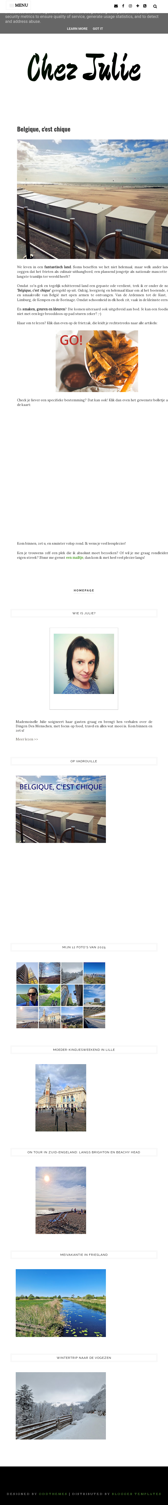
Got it (98, 29)
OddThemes (53, 1494)
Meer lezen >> (27, 739)
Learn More (77, 29)
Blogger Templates (137, 1494)
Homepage (84, 590)
